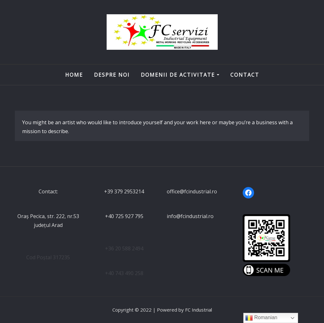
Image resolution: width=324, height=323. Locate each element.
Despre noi (112, 74)
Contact (244, 74)
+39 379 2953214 (124, 191)
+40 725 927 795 (124, 216)
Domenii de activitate (180, 74)
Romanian (261, 318)
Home (74, 74)
